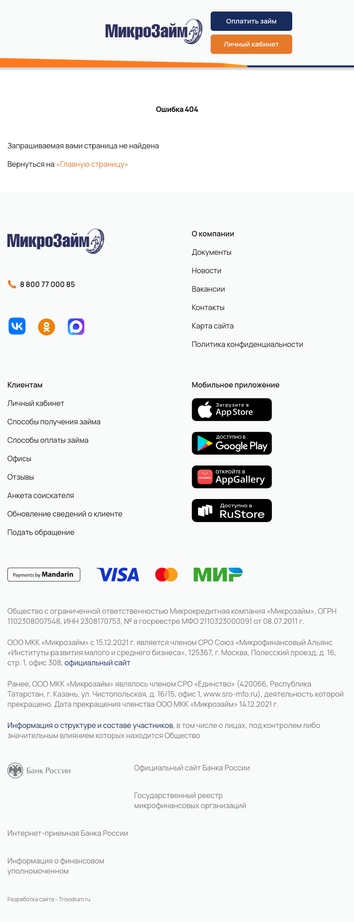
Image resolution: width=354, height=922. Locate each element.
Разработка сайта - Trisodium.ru (48, 899)
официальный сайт (97, 663)
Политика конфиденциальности (247, 344)
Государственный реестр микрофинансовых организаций (190, 800)
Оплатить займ (251, 21)
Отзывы (20, 477)
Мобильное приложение (236, 385)
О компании (213, 234)
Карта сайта (213, 326)
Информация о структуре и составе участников (90, 725)
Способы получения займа (53, 422)
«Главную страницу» (92, 164)
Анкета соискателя (40, 495)
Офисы (19, 458)
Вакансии (208, 289)
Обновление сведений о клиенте (65, 514)
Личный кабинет (251, 44)
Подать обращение (41, 532)
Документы (211, 252)
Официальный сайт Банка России (192, 768)
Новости (206, 270)
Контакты (208, 307)
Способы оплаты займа (47, 440)
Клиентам (24, 385)
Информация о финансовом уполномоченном (55, 866)
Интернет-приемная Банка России (67, 833)
